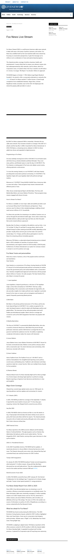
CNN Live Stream (52, 33)
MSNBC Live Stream (63, 28)
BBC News (39, 551)
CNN (7, 79)
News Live (8, 23)
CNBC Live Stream (52, 28)
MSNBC (35, 468)
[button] (71, 15)
